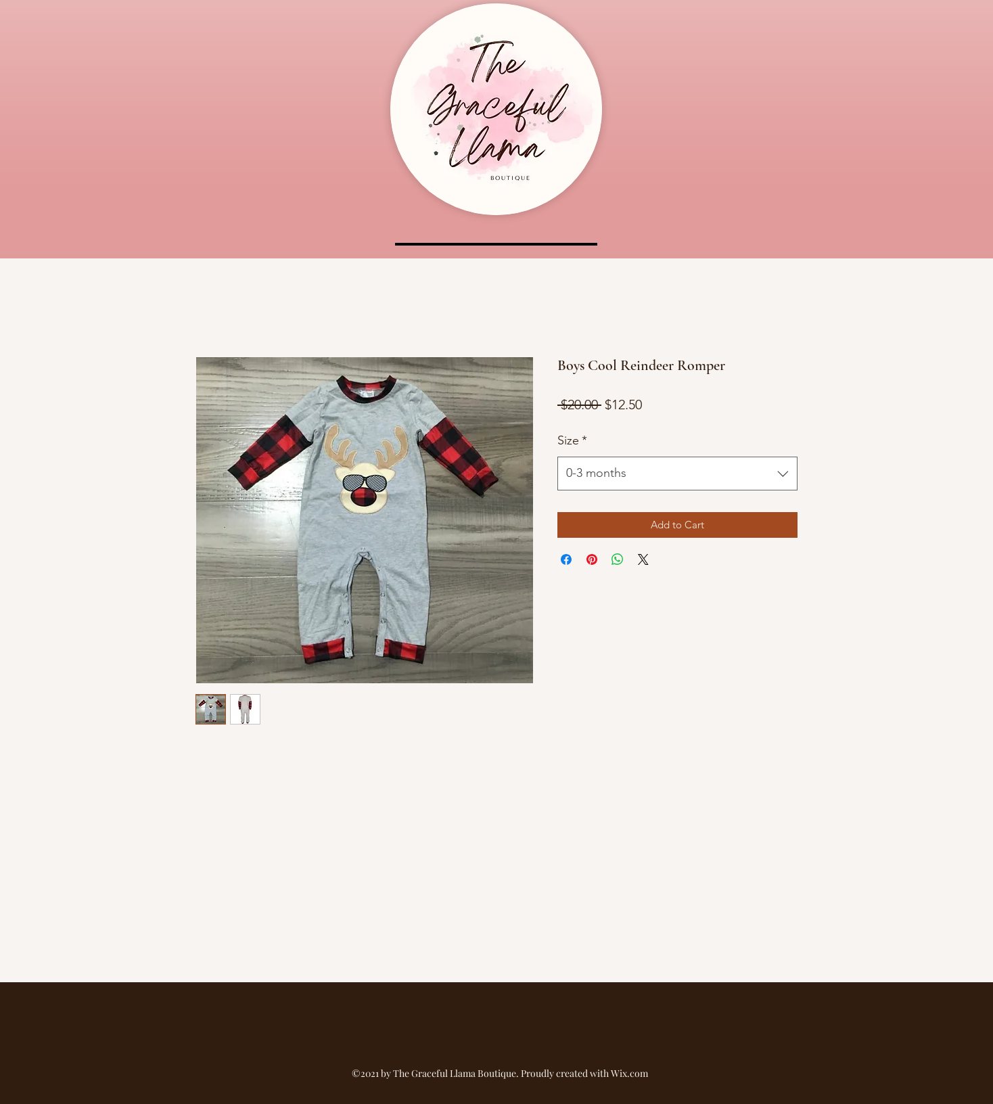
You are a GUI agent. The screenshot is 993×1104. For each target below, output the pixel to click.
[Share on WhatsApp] (617, 559)
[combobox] (677, 473)
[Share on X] (643, 559)
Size (572, 440)
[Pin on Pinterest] (592, 559)
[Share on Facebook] (566, 559)
